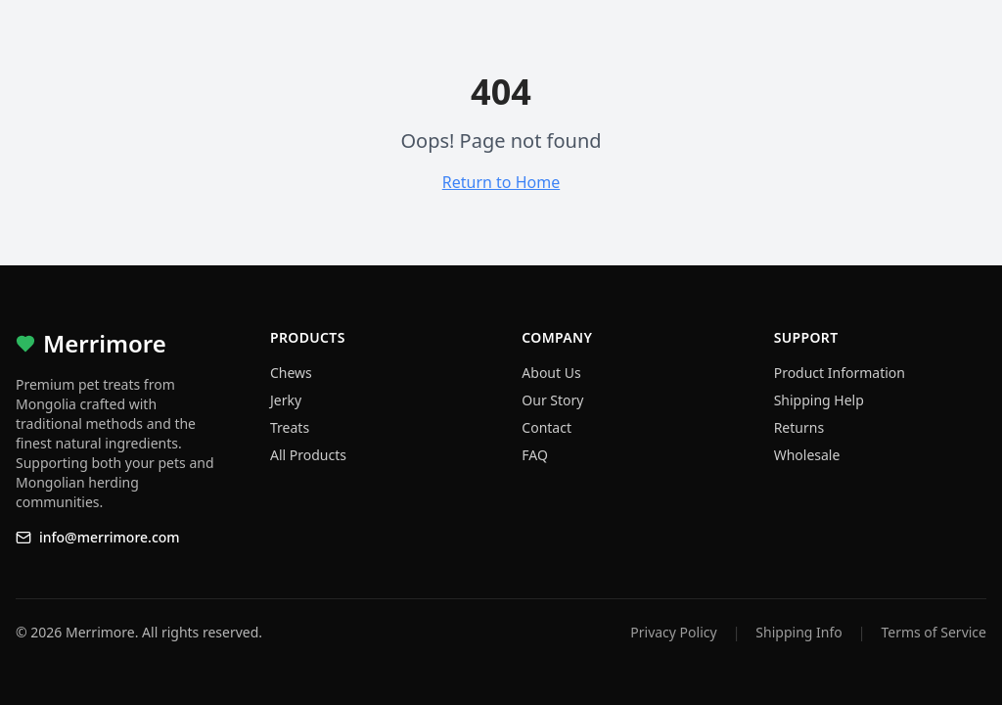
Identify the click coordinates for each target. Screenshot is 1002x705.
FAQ (535, 455)
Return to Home (501, 182)
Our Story (552, 400)
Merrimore (91, 343)
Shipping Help (819, 400)
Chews (291, 372)
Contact (546, 427)
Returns (799, 427)
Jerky (285, 400)
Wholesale (807, 455)
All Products (308, 455)
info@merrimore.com (98, 537)
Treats (289, 427)
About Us (551, 372)
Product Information (839, 372)
